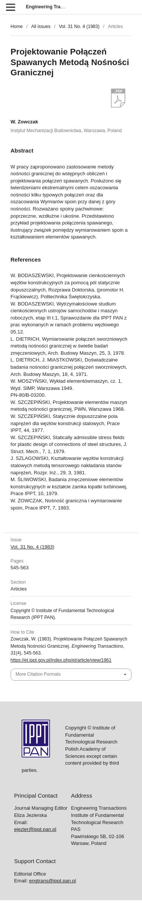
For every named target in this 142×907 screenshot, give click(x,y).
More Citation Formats (38, 674)
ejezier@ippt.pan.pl (35, 829)
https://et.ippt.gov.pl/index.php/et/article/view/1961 (61, 660)
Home (17, 26)
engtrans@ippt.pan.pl (52, 881)
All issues (40, 26)
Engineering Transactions (54, 6)
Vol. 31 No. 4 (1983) (79, 26)
